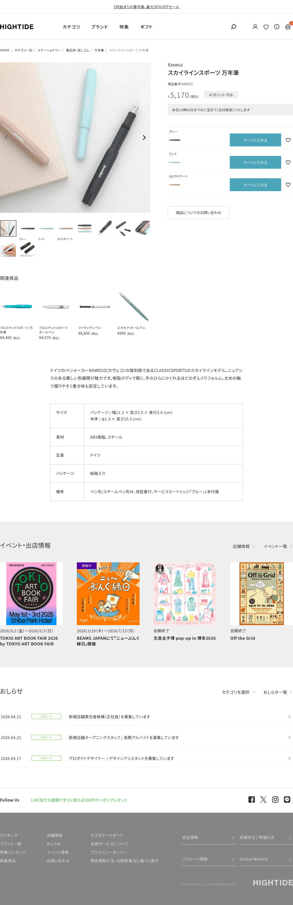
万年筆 (99, 50)
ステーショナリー (49, 50)
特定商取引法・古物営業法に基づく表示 (124, 860)
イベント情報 (58, 852)
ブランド (99, 26)
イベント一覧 (275, 546)
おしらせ (54, 843)
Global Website (254, 859)
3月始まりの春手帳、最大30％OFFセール (146, 6)
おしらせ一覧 (275, 692)
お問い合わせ (58, 860)
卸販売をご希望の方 (257, 837)
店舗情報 (241, 546)
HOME (4, 50)
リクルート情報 (195, 859)
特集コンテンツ (13, 852)
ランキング (9, 835)
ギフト (146, 26)
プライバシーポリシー (108, 852)
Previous (6, 137)
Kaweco (175, 64)
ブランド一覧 (11, 843)
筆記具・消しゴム (77, 50)
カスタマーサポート (106, 835)
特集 (124, 26)
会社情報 (190, 837)
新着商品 (8, 860)
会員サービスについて (109, 843)
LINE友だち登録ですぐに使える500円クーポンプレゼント (79, 800)
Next (144, 137)
